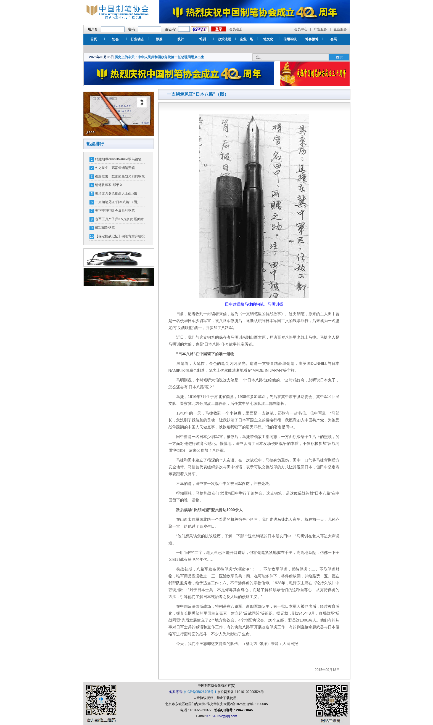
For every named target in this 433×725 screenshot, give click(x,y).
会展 (333, 39)
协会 (115, 39)
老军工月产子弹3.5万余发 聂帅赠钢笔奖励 (119, 220)
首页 (93, 39)
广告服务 (320, 29)
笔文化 (268, 39)
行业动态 (137, 39)
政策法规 (224, 39)
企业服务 (340, 29)
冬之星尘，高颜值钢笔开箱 (115, 168)
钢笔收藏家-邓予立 (109, 185)
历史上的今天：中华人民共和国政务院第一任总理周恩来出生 (159, 57)
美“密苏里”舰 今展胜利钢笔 (114, 211)
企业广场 (246, 39)
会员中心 (300, 29)
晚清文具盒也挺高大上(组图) (116, 193)
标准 (159, 39)
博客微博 (311, 39)
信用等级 (290, 39)
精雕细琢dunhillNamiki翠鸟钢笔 (118, 159)
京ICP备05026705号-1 (199, 692)
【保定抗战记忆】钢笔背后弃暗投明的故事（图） (120, 237)
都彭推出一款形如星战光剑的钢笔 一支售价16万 (120, 177)
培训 (202, 39)
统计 (181, 39)
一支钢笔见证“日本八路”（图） (117, 202)
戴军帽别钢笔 (105, 228)
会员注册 (235, 29)
